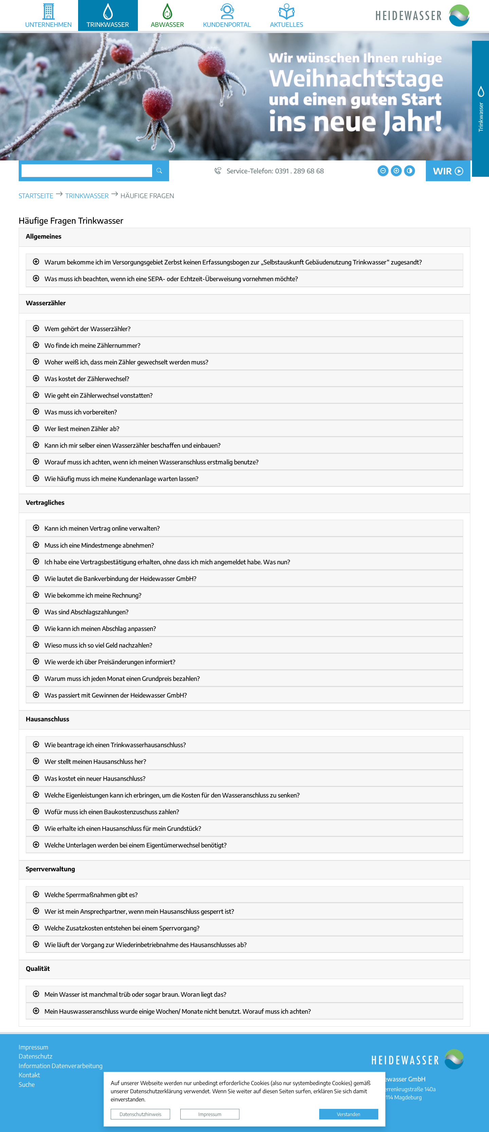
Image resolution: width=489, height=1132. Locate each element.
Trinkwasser (87, 195)
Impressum (209, 1114)
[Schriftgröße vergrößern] (396, 170)
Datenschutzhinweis (140, 1114)
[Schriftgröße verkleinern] (383, 170)
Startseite (36, 195)
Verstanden (348, 1114)
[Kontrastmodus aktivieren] (409, 170)
